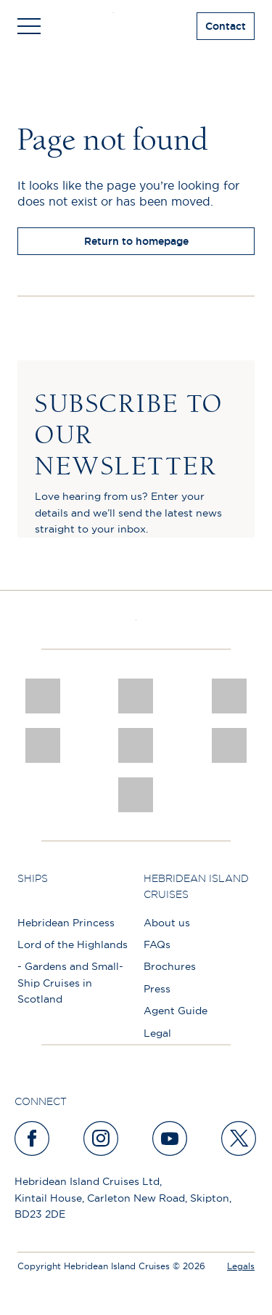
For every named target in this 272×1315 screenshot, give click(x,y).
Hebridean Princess (66, 922)
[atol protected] (136, 794)
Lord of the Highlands (72, 944)
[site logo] (136, 26)
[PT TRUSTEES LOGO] (230, 745)
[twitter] (239, 1138)
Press (157, 988)
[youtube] (170, 1138)
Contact (225, 26)
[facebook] (33, 1138)
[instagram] (101, 1138)
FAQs (157, 944)
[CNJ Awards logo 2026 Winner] (42, 696)
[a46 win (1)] (230, 696)
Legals (241, 1266)
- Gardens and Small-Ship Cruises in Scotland (70, 983)
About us (167, 922)
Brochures (170, 966)
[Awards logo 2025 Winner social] (136, 696)
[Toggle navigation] (29, 26)
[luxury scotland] (136, 745)
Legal (157, 1033)
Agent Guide (175, 1010)
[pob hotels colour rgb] (42, 745)
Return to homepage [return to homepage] (136, 241)
